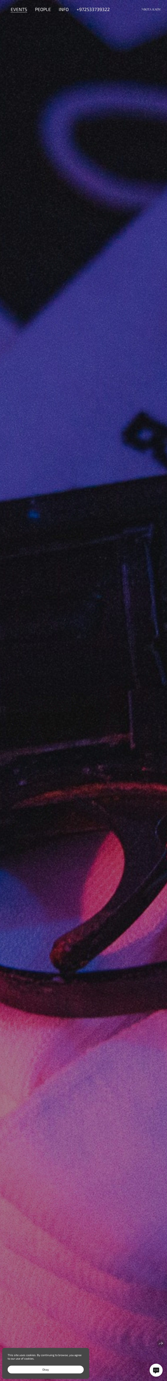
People (43, 9)
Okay (45, 1369)
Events (19, 9)
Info (64, 9)
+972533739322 (93, 9)
